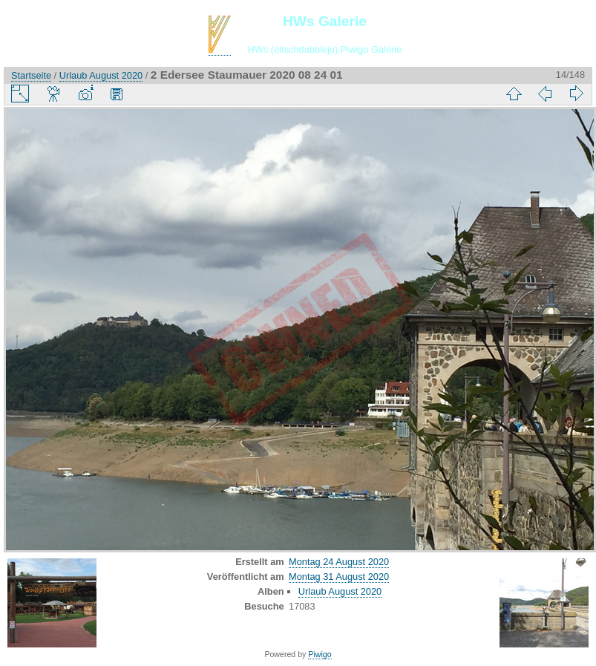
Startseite (31, 75)
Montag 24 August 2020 (339, 561)
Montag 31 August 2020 (339, 576)
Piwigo (319, 654)
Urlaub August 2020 (101, 75)
